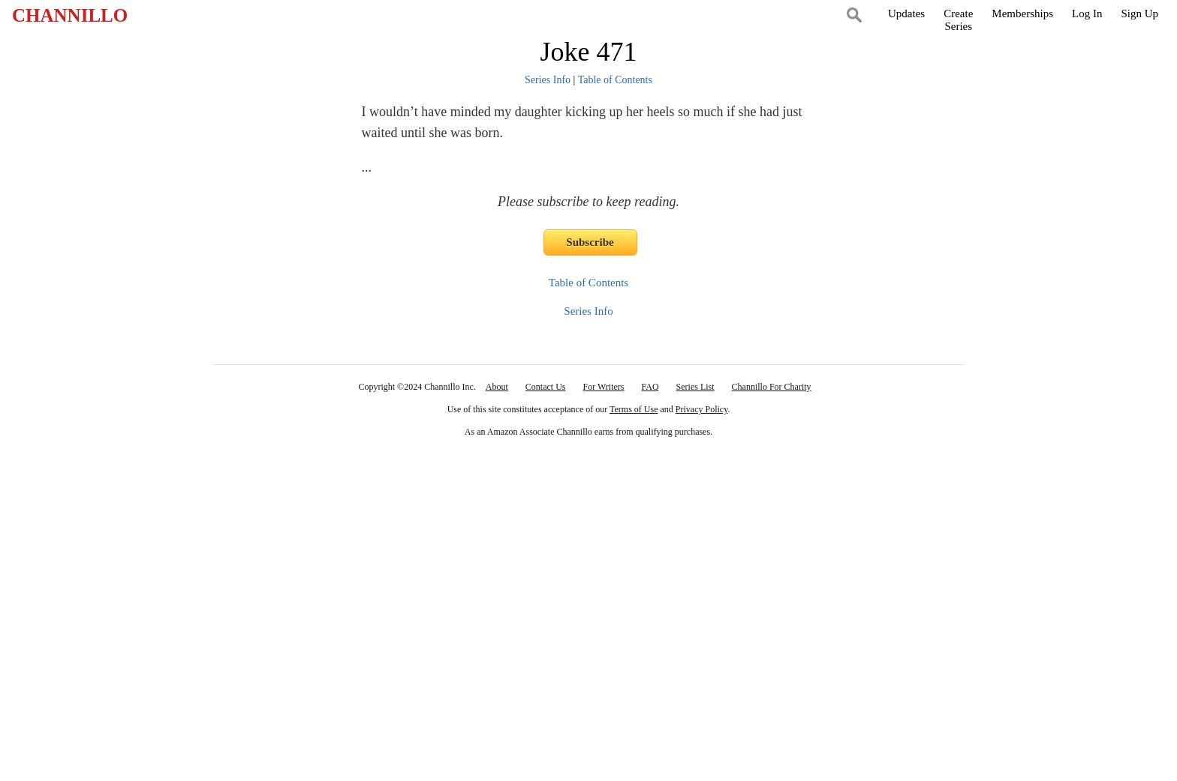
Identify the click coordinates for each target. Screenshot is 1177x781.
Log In (1087, 13)
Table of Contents (615, 79)
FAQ (649, 387)
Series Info (547, 79)
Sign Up (1139, 13)
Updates (906, 13)
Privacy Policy (702, 409)
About (497, 387)
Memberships (1022, 13)
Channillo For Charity (771, 387)
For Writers (604, 387)
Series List (695, 387)
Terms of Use (634, 409)
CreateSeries (958, 19)
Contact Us (545, 387)
